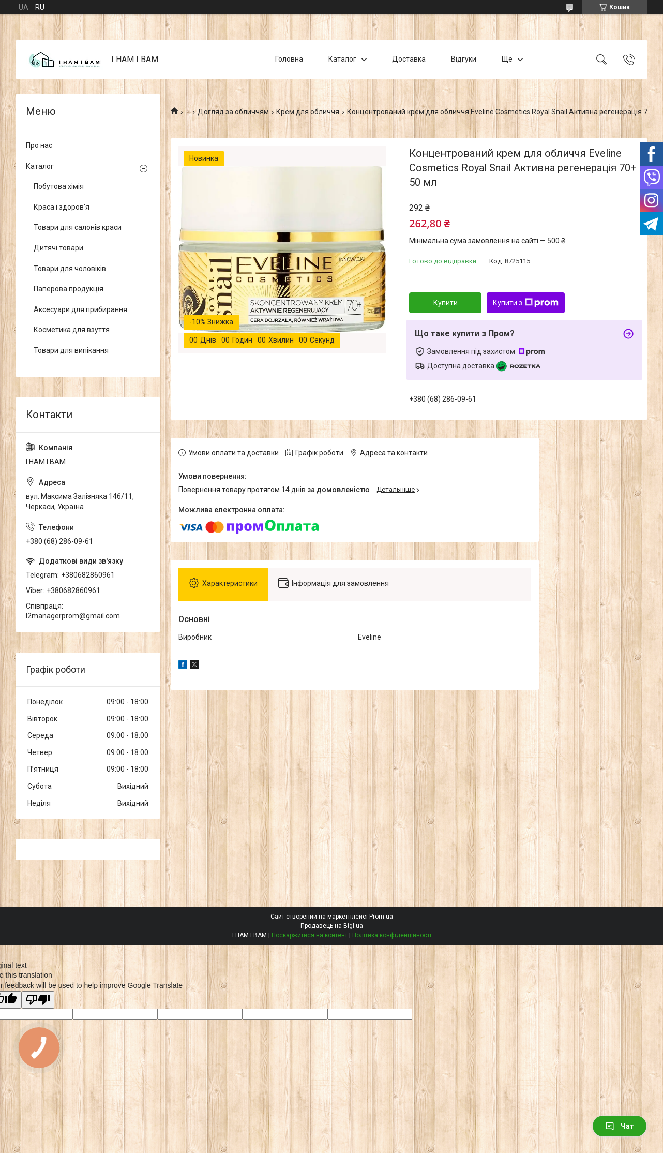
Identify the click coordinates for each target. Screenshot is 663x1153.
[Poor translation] (37, 1000)
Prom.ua (381, 916)
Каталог (342, 59)
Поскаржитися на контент (310, 935)
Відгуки (463, 59)
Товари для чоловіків (70, 268)
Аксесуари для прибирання (80, 309)
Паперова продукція (68, 289)
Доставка (409, 59)
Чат (619, 1126)
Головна (289, 59)
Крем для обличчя (307, 112)
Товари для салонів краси (78, 227)
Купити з (526, 302)
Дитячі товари (58, 248)
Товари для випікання (71, 350)
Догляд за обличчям (233, 112)
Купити (445, 303)
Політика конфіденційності (391, 935)
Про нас (39, 145)
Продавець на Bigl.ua (331, 925)
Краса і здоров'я (61, 207)
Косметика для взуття (72, 330)
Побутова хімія (59, 186)
